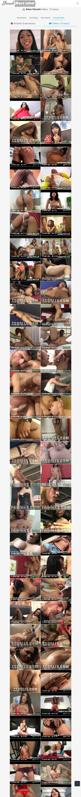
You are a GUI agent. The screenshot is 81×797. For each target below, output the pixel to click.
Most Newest (21, 18)
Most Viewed (45, 18)
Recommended (58, 18)
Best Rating (34, 18)
